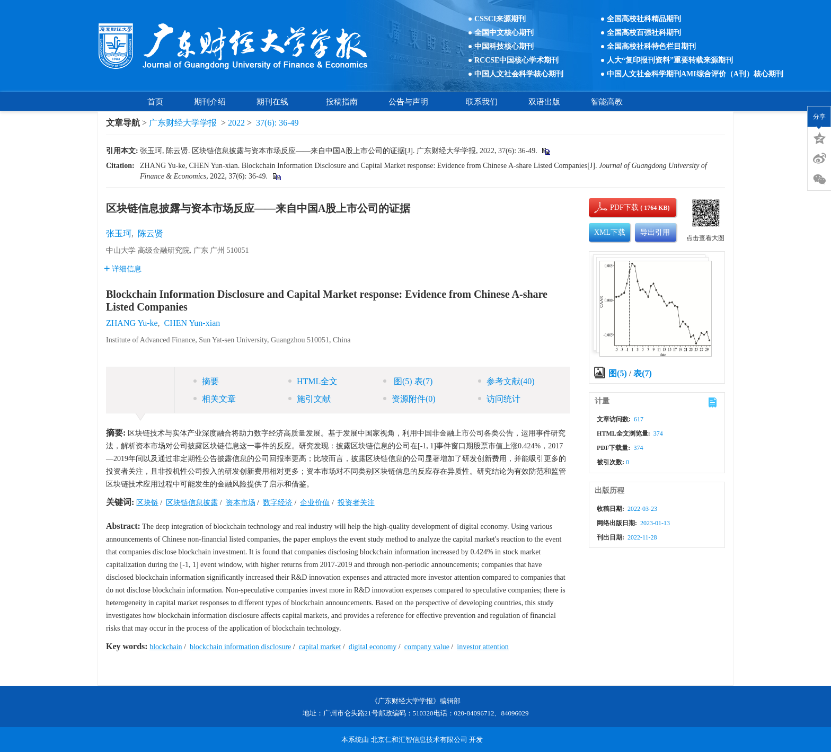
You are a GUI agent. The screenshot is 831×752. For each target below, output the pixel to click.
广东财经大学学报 (183, 122)
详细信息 (123, 269)
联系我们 (482, 102)
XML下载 (609, 232)
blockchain (165, 647)
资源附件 (409, 398)
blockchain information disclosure (240, 647)
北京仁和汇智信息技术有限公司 (419, 740)
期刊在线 (276, 102)
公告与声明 (411, 102)
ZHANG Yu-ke (132, 323)
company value (426, 647)
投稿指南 (342, 102)
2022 (236, 122)
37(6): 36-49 (277, 122)
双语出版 (544, 102)
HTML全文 (313, 381)
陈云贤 (150, 233)
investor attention (483, 647)
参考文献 (506, 381)
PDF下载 (615, 207)
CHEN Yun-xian (192, 323)
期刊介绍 (210, 102)
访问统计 (499, 398)
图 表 (407, 381)
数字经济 (278, 503)
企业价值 (315, 503)
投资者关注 (356, 503)
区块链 (147, 503)
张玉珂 (118, 233)
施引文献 (309, 398)
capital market (320, 647)
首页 (155, 102)
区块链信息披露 (192, 503)
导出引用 (655, 232)
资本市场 (240, 503)
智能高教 (607, 102)
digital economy (373, 647)
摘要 (206, 381)
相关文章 (214, 398)
